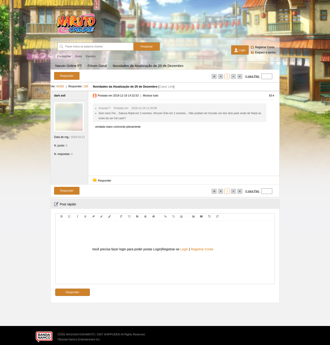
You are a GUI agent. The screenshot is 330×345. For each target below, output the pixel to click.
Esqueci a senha (265, 52)
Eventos (91, 56)
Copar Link (166, 86)
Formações (64, 56)
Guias (78, 56)
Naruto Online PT (68, 66)
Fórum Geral (97, 66)
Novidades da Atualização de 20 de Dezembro (148, 66)
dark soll (59, 95)
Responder (104, 180)
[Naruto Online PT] (76, 33)
